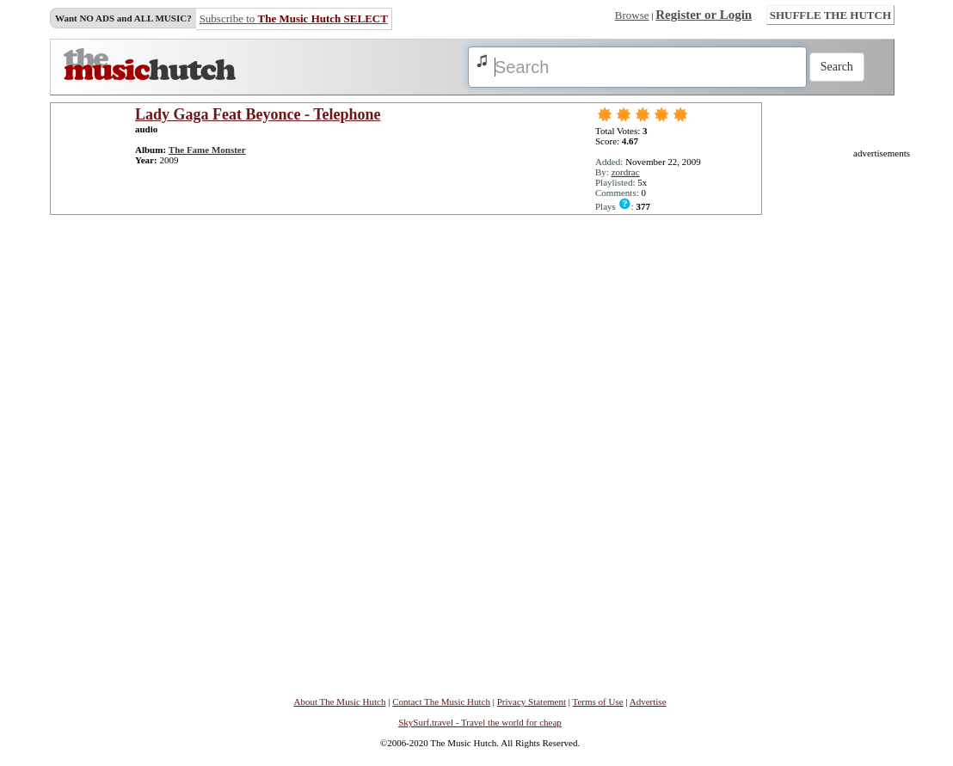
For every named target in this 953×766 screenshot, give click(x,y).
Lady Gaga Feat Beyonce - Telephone (258, 114)
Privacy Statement (531, 701)
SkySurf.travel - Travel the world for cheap (480, 722)
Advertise (648, 701)
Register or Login (703, 14)
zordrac (626, 172)
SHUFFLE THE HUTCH (830, 15)
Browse (632, 15)
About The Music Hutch (339, 701)
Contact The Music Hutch (441, 701)
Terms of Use (598, 701)
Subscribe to (294, 18)
